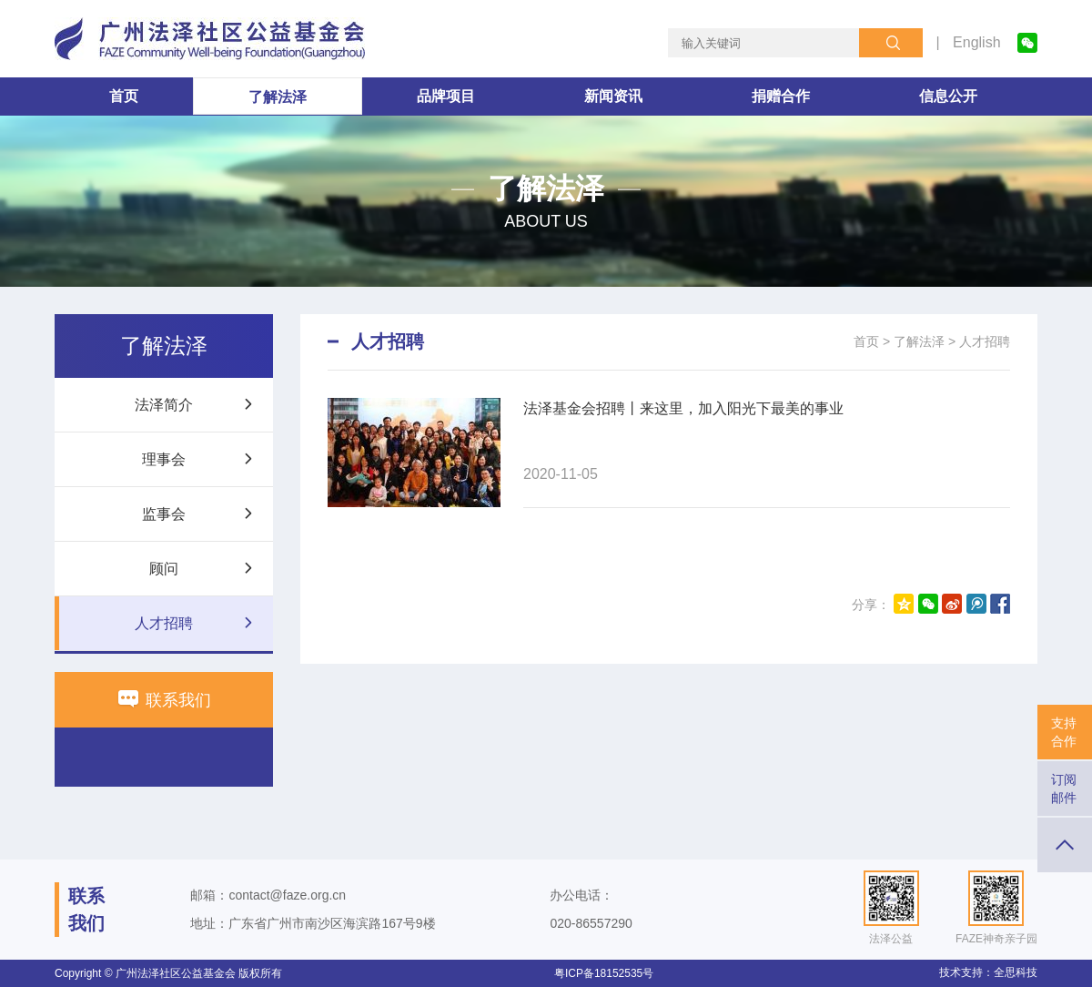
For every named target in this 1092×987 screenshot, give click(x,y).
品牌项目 (446, 96)
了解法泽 (277, 97)
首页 (123, 96)
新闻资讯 (613, 96)
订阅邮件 (1064, 788)
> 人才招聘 (979, 341)
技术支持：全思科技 (988, 972)
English (976, 42)
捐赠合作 (781, 96)
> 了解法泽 (914, 341)
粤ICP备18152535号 (603, 973)
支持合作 (1064, 732)
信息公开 (948, 96)
